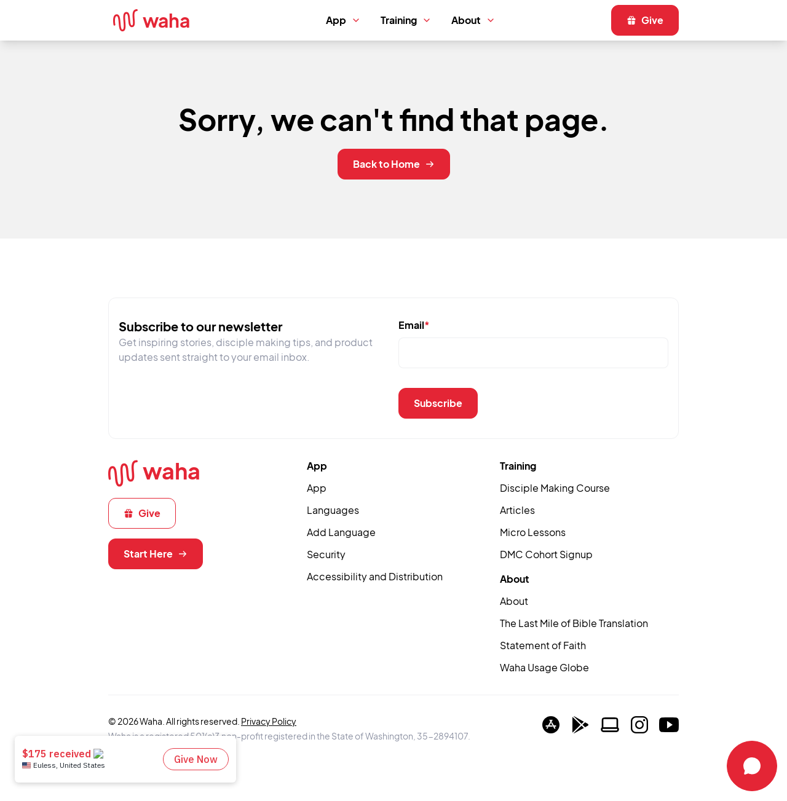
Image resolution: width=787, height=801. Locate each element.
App (343, 20)
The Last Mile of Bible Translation (574, 623)
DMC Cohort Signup (546, 554)
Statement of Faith (543, 645)
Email (414, 324)
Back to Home (394, 163)
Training (406, 20)
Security (326, 554)
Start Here (156, 553)
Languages (333, 509)
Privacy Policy (268, 721)
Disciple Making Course (555, 487)
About (473, 20)
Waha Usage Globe (544, 667)
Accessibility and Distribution (375, 576)
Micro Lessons (533, 532)
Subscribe (438, 403)
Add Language (341, 532)
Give (645, 20)
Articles (517, 509)
